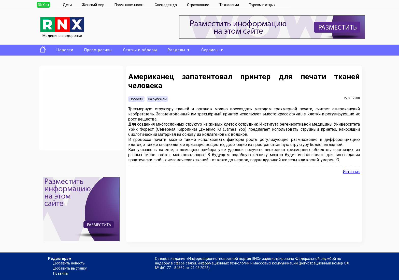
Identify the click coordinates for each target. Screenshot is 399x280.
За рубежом (157, 99)
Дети (67, 5)
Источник (351, 171)
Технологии (229, 5)
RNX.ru (43, 5)
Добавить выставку (70, 268)
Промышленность (130, 5)
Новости (64, 50)
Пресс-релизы (98, 50)
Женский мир (93, 5)
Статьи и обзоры (140, 50)
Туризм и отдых (262, 5)
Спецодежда (166, 5)
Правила (60, 273)
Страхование (198, 5)
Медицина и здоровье (62, 33)
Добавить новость (69, 263)
